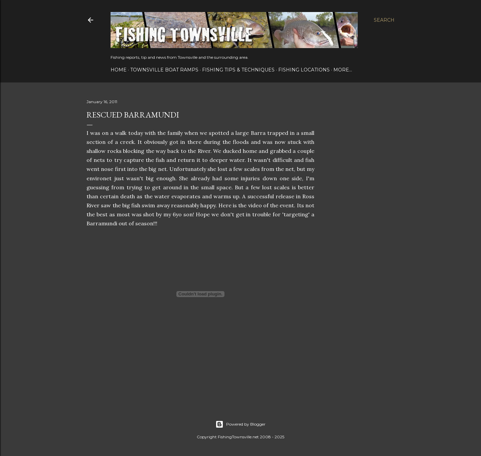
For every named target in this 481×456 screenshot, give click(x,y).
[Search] (384, 20)
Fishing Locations (304, 70)
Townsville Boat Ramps (164, 70)
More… (342, 70)
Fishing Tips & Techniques (238, 70)
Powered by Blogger (240, 424)
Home (119, 70)
